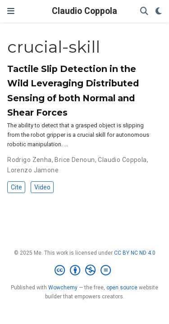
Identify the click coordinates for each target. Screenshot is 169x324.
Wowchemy (63, 287)
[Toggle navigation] (10, 11)
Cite (16, 187)
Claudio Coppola (84, 11)
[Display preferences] (158, 11)
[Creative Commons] (84, 270)
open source (121, 287)
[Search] (144, 11)
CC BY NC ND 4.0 (134, 253)
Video (42, 187)
